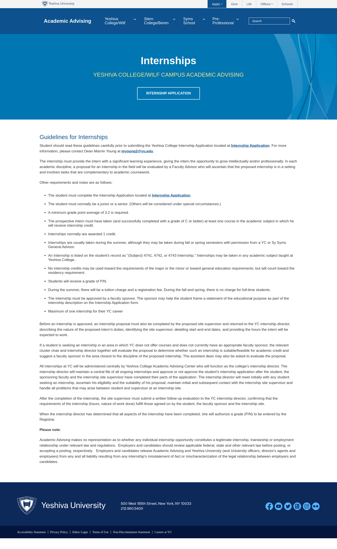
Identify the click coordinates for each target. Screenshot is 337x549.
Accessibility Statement (31, 532)
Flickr (316, 506)
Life (249, 4)
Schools (287, 4)
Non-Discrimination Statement (131, 532)
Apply (216, 4)
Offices (265, 4)
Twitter (288, 506)
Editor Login (80, 532)
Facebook (269, 506)
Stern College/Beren (156, 21)
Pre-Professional (223, 21)
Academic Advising (67, 21)
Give (234, 4)
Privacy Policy (59, 532)
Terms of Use (100, 532)
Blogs (297, 506)
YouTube (278, 506)
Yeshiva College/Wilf (115, 21)
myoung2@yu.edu (137, 151)
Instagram (307, 506)
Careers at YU (163, 532)
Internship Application (168, 93)
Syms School (189, 21)
